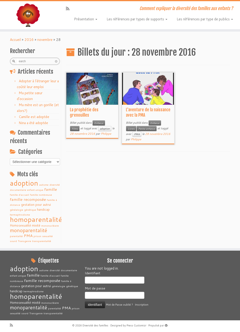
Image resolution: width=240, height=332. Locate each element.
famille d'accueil (19, 194)
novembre (44, 39)
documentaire (18, 189)
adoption (24, 183)
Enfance (98, 123)
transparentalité (41, 241)
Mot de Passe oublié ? (119, 305)
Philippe (106, 134)
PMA (28, 235)
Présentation (85, 19)
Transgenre (24, 241)
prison (37, 236)
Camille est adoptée (34, 116)
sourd (13, 241)
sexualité (47, 236)
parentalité (16, 236)
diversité (54, 184)
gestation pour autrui (36, 204)
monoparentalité (28, 230)
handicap (43, 209)
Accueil (15, 39)
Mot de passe (95, 288)
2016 (29, 39)
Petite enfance (146, 128)
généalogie (16, 209)
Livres (131, 128)
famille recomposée (28, 199)
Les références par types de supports (137, 19)
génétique (30, 209)
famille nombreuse (41, 194)
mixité (36, 225)
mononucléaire (50, 225)
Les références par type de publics (205, 19)
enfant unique (35, 189)
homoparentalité (36, 219)
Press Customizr (136, 325)
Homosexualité (20, 225)
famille (50, 189)
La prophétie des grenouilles (84, 112)
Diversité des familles (95, 325)
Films (75, 128)
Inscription (141, 305)
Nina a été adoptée (33, 122)
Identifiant (92, 273)
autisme (44, 184)
